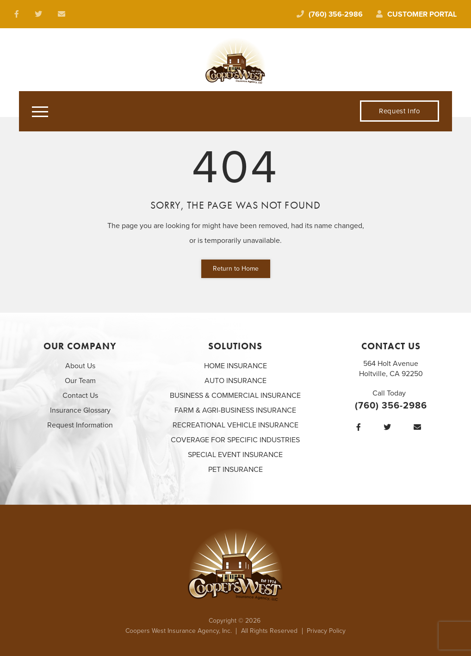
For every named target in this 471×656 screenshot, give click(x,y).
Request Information (80, 425)
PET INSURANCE (235, 469)
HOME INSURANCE (235, 366)
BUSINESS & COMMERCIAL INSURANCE (235, 395)
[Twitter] (389, 427)
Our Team (80, 380)
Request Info (399, 111)
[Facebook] (361, 427)
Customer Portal (416, 14)
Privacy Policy (326, 631)
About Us (80, 366)
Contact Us (80, 395)
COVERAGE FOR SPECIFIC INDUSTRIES (235, 440)
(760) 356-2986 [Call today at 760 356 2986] (330, 14)
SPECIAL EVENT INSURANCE (235, 454)
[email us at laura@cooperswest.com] (64, 14)
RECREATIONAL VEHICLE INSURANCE (235, 425)
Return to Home (236, 268)
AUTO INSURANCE (235, 380)
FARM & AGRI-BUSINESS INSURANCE (235, 410)
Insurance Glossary (80, 410)
